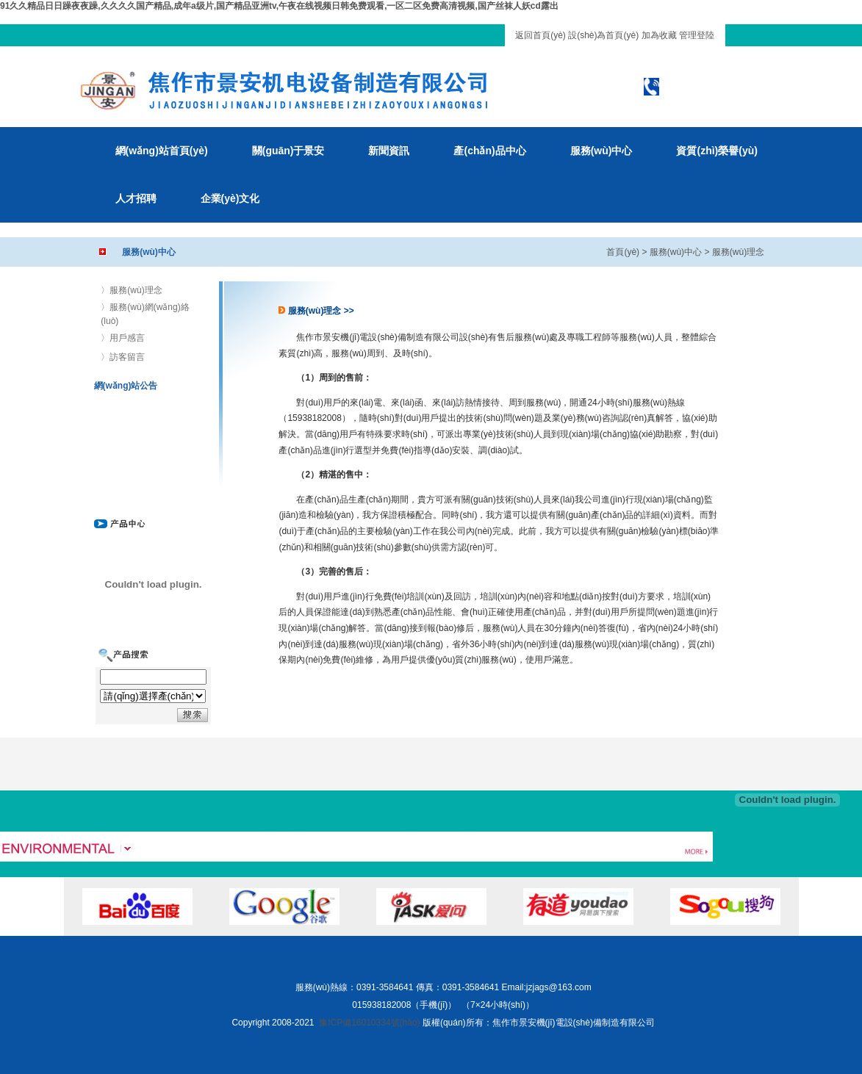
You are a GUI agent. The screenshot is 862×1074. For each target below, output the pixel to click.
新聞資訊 (388, 150)
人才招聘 (136, 198)
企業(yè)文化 (230, 198)
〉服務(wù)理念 (131, 290)
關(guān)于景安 (288, 150)
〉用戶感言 (123, 338)
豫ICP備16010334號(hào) (369, 1022)
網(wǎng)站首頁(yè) (161, 150)
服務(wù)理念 (738, 252)
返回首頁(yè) (540, 35)
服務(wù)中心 (601, 150)
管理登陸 (696, 35)
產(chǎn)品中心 (489, 150)
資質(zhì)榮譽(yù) (716, 150)
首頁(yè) (622, 252)
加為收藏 (659, 35)
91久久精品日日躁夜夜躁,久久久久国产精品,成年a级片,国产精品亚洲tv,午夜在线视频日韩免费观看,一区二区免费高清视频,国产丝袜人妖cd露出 (279, 6)
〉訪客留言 (123, 357)
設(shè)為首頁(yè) (603, 35)
